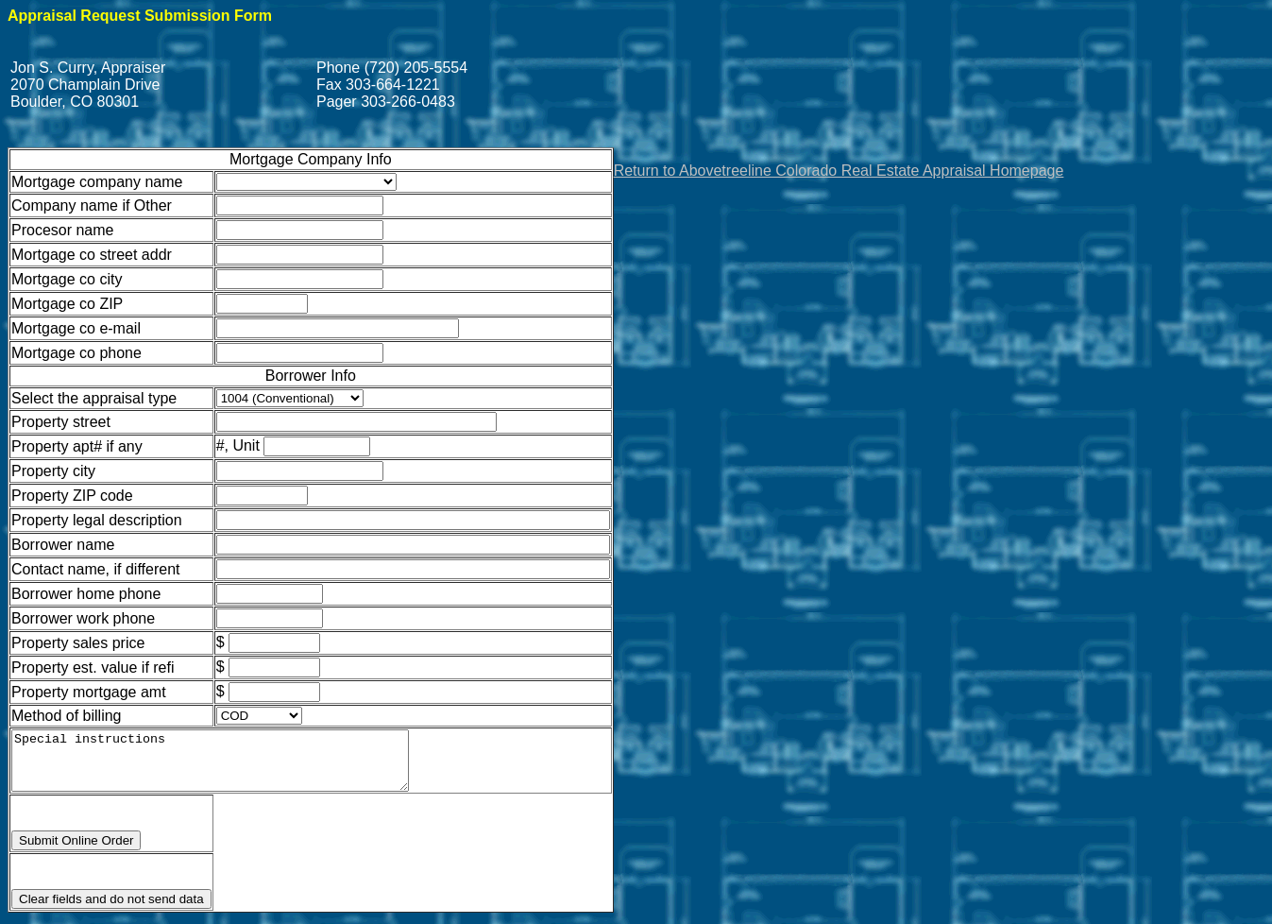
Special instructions (233, 766)
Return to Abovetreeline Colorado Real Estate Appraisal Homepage (839, 171)
